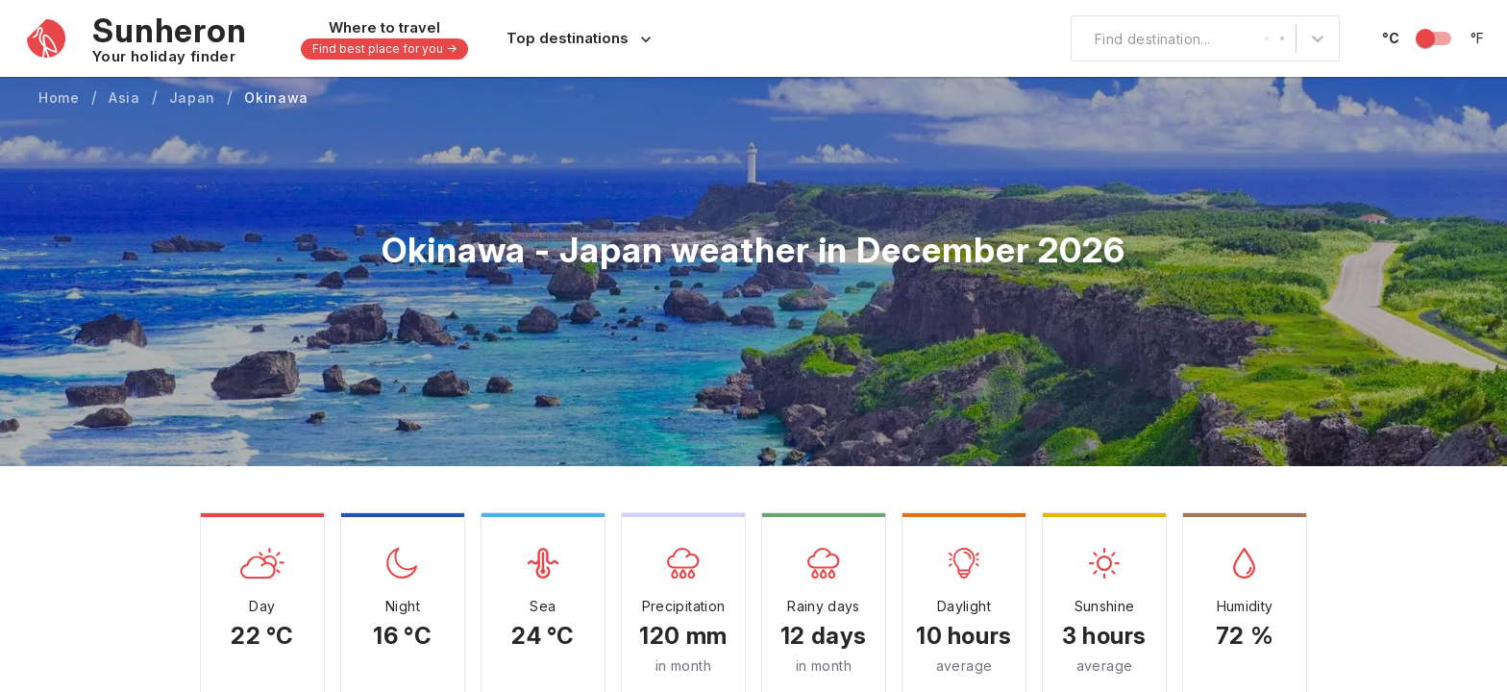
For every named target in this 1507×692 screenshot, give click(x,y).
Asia (124, 97)
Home (59, 97)
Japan (192, 97)
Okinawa (276, 97)
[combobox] (1083, 38)
